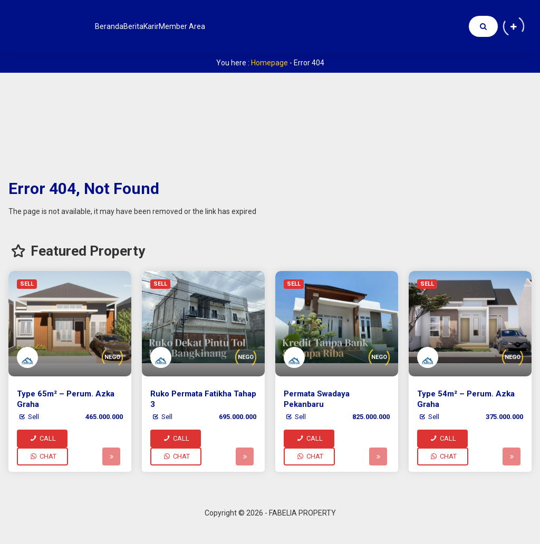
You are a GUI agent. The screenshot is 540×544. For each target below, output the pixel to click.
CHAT (42, 456)
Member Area (238, 26)
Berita (157, 26)
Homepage (269, 63)
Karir (191, 26)
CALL (42, 438)
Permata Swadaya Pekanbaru (317, 399)
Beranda (117, 26)
